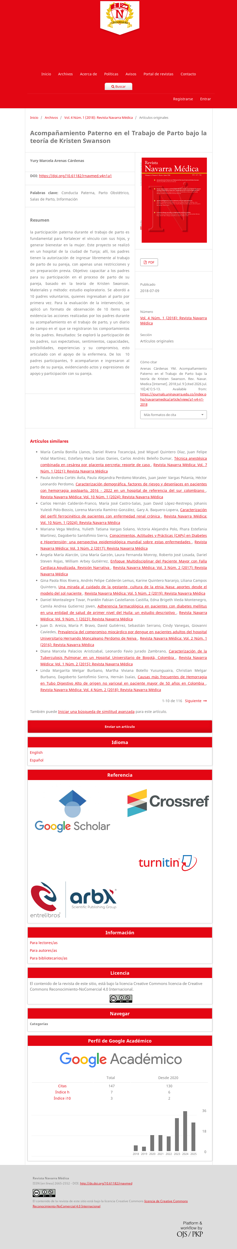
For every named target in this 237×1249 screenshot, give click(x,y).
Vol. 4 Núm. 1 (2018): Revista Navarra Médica (98, 117)
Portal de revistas (158, 73)
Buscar (118, 86)
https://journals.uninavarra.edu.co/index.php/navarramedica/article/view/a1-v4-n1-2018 (173, 399)
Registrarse (183, 98)
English (36, 752)
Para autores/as (43, 950)
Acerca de (88, 73)
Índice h (62, 1092)
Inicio (46, 73)
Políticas (111, 73)
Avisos (131, 73)
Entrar (205, 98)
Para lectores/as (44, 942)
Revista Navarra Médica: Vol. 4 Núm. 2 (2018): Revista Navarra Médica (100, 689)
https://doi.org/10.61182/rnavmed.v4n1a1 (75, 175)
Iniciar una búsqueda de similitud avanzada (96, 711)
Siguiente (193, 700)
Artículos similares (49, 441)
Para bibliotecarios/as (48, 958)
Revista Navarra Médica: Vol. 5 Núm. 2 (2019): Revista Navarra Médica (145, 593)
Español (36, 760)
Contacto (188, 73)
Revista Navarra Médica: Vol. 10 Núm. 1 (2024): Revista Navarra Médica (101, 496)
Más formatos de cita (160, 414)
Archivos (65, 73)
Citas (62, 1085)
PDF (150, 262)
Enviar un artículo (120, 726)
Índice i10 (62, 1098)
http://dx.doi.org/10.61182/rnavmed (106, 1183)
